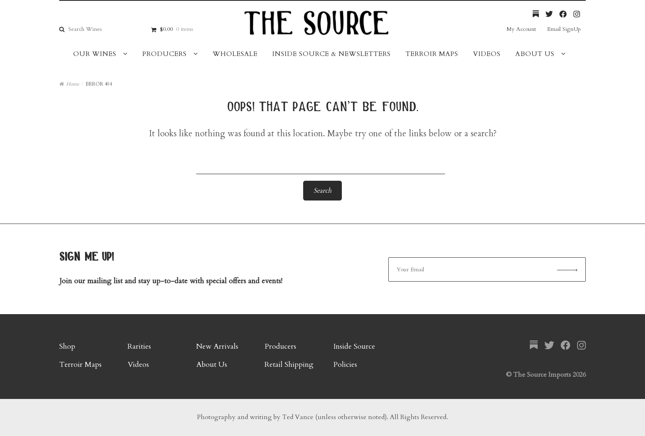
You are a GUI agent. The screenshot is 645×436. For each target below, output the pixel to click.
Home (72, 84)
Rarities (139, 346)
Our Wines (94, 53)
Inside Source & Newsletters (331, 53)
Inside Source (354, 346)
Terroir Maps (432, 53)
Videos (487, 53)
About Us (535, 53)
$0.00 (176, 29)
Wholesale (235, 53)
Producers (164, 53)
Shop (67, 346)
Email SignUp (564, 29)
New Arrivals (217, 346)
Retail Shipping (288, 364)
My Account (521, 29)
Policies (345, 364)
